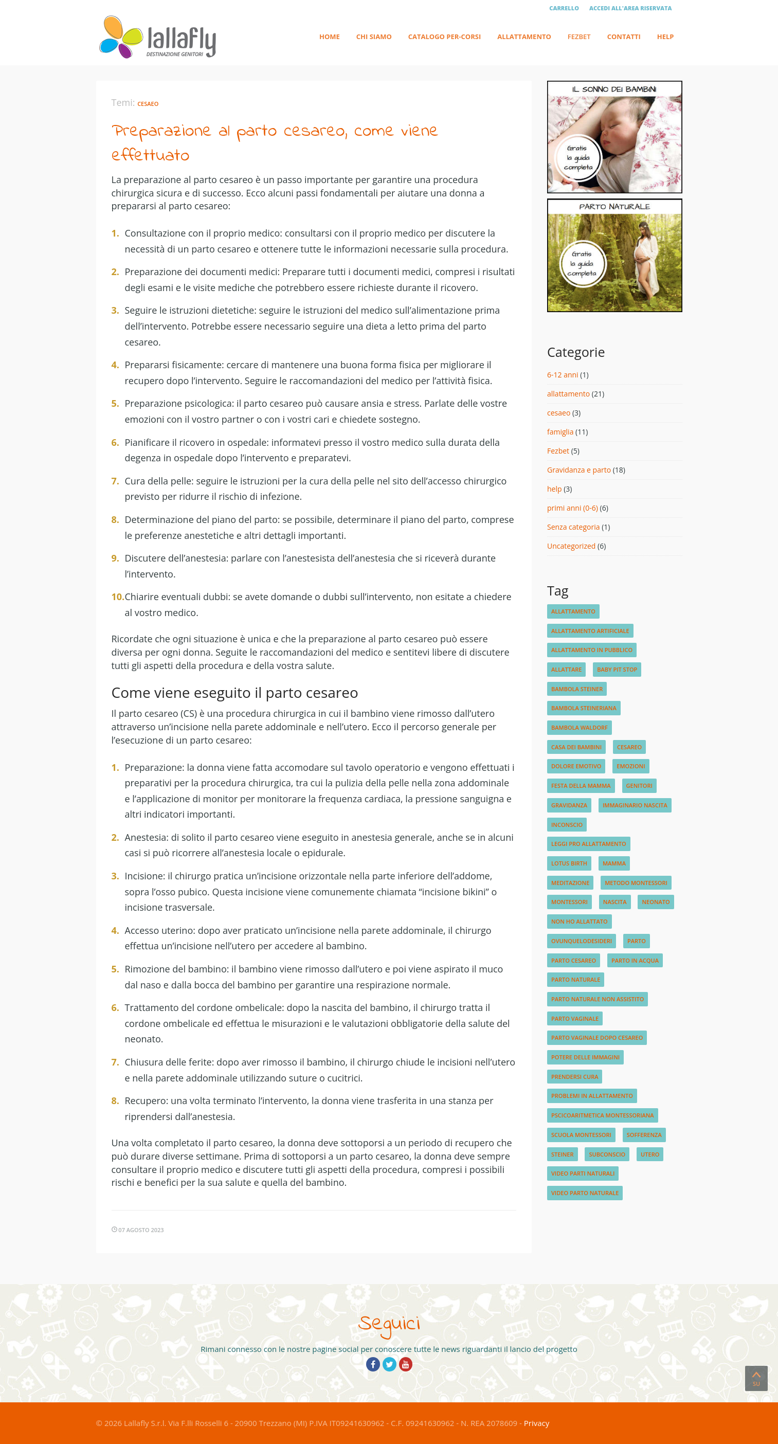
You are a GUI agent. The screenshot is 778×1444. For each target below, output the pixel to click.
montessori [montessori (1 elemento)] (569, 902)
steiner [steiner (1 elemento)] (562, 1154)
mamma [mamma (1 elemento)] (614, 863)
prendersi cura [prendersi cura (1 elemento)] (574, 1076)
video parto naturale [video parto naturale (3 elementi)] (585, 1193)
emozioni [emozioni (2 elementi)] (631, 766)
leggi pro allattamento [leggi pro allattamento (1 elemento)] (588, 843)
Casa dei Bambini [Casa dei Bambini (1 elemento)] (576, 747)
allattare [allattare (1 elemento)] (566, 669)
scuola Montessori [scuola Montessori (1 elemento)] (581, 1135)
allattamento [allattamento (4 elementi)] (573, 611)
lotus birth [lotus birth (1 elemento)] (569, 863)
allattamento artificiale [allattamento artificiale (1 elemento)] (590, 631)
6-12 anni (562, 375)
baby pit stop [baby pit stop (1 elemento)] (617, 669)
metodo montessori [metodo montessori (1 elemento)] (636, 883)
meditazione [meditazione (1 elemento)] (570, 883)
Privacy (536, 1423)
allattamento (568, 394)
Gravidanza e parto (579, 470)
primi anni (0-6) (572, 508)
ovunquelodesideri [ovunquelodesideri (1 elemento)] (581, 941)
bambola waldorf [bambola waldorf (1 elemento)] (579, 727)
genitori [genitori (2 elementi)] (639, 785)
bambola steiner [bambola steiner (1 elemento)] (577, 689)
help (554, 489)
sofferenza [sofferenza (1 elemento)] (644, 1135)
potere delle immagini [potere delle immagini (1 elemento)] (585, 1057)
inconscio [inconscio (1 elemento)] (567, 824)
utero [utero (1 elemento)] (650, 1154)
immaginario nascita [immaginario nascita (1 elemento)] (635, 805)
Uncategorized (571, 546)
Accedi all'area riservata (630, 8)
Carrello (564, 8)
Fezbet (579, 36)
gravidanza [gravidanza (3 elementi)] (569, 805)
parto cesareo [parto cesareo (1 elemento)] (573, 960)
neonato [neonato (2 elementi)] (656, 902)
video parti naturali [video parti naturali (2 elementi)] (582, 1173)
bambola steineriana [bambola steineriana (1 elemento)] (584, 708)
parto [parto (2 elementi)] (636, 941)
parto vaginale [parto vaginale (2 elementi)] (575, 1018)
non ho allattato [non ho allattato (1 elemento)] (579, 921)
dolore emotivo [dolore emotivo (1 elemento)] (576, 766)
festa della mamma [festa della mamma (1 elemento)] (581, 785)
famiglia (560, 432)
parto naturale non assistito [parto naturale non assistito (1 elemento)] (597, 999)
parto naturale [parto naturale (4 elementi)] (575, 979)
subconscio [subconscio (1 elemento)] (607, 1154)
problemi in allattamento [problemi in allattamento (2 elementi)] (592, 1095)
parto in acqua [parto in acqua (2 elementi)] (635, 960)
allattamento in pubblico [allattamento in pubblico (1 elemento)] (591, 650)
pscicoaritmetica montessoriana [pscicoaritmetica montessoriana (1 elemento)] (602, 1115)
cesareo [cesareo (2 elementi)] (629, 747)
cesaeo (147, 103)
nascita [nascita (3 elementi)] (615, 902)
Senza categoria (573, 527)
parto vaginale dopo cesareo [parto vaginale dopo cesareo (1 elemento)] (597, 1037)
